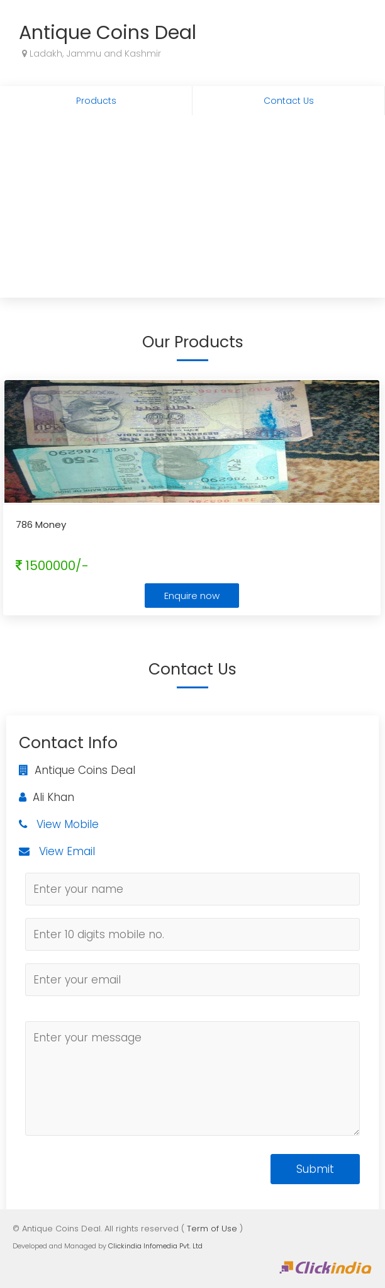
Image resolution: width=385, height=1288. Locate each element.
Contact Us (289, 100)
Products (96, 100)
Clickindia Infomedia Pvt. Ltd (155, 1246)
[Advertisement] (192, 209)
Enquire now (192, 595)
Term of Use (212, 1229)
